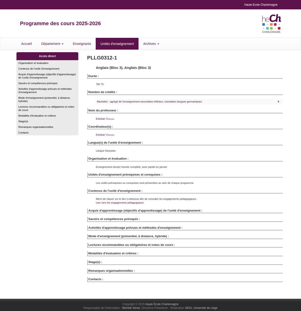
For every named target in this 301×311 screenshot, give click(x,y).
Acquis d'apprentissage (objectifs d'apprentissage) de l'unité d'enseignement (47, 76)
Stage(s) (23, 121)
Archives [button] (151, 44)
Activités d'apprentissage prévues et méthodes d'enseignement (45, 90)
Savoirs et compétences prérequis (37, 83)
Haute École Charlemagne (161, 304)
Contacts (23, 132)
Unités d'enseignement (117, 44)
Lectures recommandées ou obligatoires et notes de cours (46, 108)
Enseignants (82, 44)
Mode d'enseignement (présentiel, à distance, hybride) (44, 99)
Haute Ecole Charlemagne (260, 4)
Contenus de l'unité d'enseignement (38, 68)
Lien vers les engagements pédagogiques (120, 202)
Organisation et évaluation (33, 63)
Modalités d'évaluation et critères (37, 115)
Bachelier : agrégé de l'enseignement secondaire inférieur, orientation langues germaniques (149, 101)
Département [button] (52, 44)
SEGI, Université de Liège (201, 308)
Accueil (26, 44)
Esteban (105, 118)
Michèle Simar (131, 308)
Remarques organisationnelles (35, 127)
